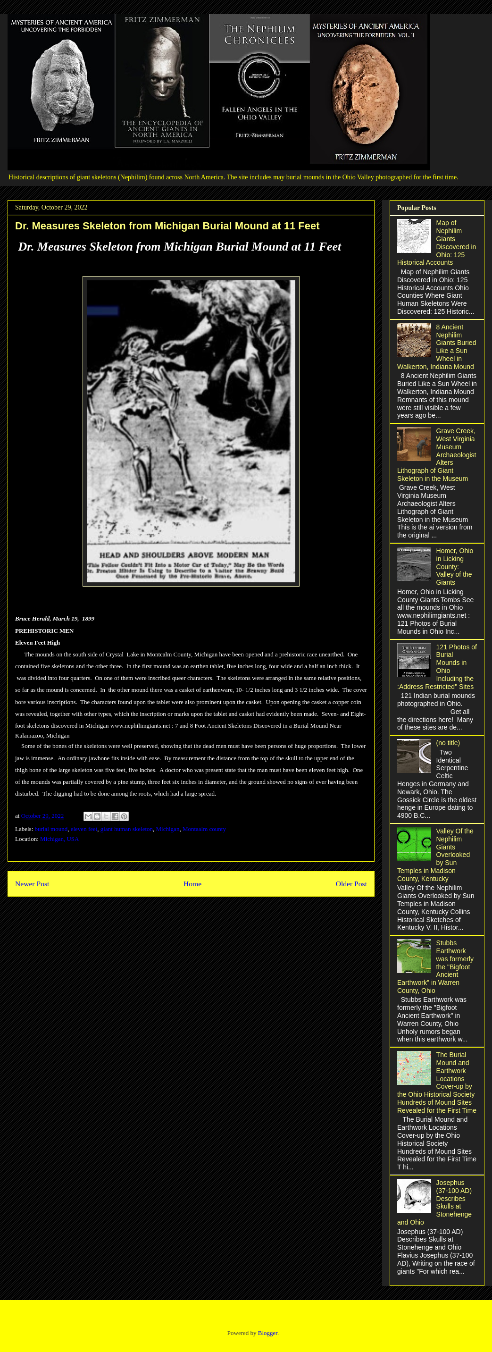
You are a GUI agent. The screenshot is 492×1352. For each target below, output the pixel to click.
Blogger (267, 1332)
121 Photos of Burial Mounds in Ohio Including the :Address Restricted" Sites (437, 666)
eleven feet (84, 828)
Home (192, 884)
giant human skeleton (126, 828)
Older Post (351, 884)
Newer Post (32, 884)
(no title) (448, 743)
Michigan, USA (59, 838)
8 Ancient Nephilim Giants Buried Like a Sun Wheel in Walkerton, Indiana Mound (436, 346)
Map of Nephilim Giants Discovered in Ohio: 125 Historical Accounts (436, 242)
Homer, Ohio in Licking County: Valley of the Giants (455, 566)
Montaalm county (204, 828)
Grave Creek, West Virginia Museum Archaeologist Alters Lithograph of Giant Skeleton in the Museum (436, 454)
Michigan (168, 828)
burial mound (51, 828)
